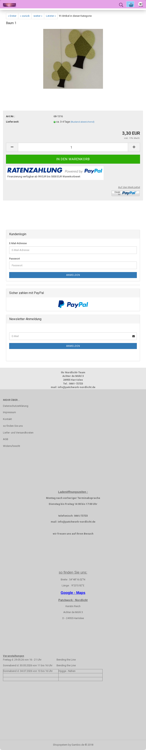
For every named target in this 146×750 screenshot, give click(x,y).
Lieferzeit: (12, 121)
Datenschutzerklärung (15, 405)
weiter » (37, 15)
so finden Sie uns (13, 425)
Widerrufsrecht (11, 445)
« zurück (25, 15)
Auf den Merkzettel (129, 187)
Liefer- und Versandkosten (18, 432)
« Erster (12, 15)
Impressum (9, 412)
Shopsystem (60, 744)
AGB (5, 439)
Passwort (14, 258)
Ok (130, 4)
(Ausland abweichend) (82, 122)
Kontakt (7, 419)
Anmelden (73, 275)
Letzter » (51, 15)
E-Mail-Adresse (18, 243)
